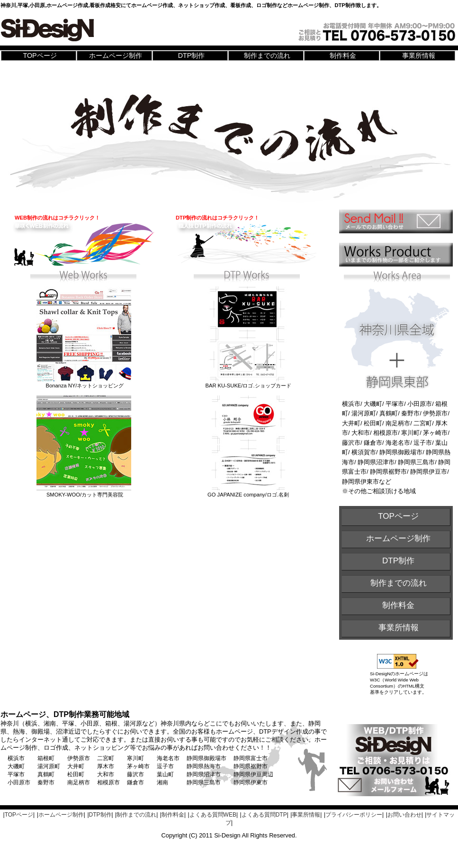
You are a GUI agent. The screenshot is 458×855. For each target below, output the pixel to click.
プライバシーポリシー (353, 814)
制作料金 (343, 55)
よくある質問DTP (264, 814)
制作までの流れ (267, 55)
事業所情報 (418, 55)
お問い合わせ (404, 814)
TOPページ (39, 55)
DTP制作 (191, 55)
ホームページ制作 (115, 55)
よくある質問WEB (212, 814)
